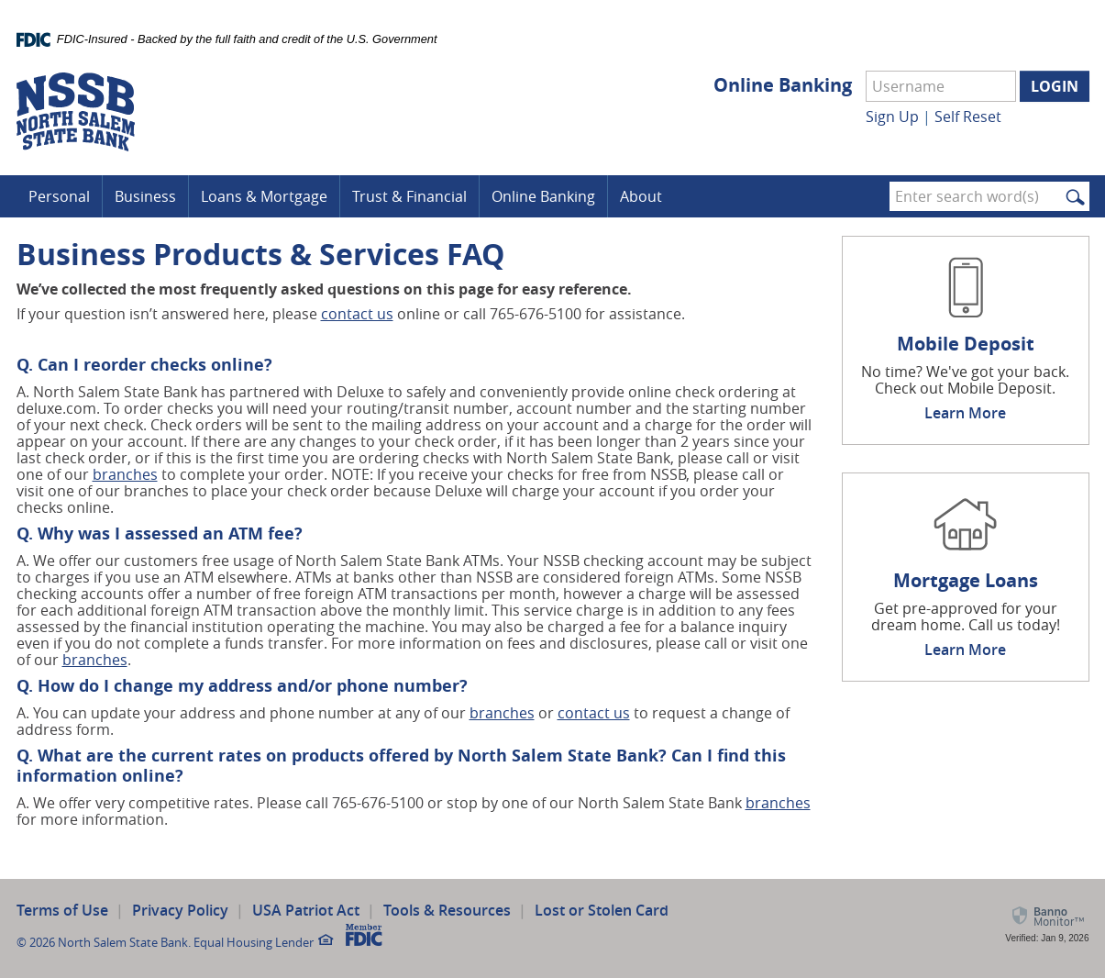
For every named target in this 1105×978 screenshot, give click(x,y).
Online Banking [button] (543, 196)
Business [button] (145, 196)
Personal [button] (59, 196)
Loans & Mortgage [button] (264, 196)
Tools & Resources (447, 910)
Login (1054, 86)
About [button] (641, 196)
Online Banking (782, 85)
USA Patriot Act (305, 910)
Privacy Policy (180, 910)
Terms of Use (62, 910)
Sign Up (892, 116)
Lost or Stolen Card (602, 910)
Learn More (965, 413)
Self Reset (967, 116)
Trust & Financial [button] (409, 196)
